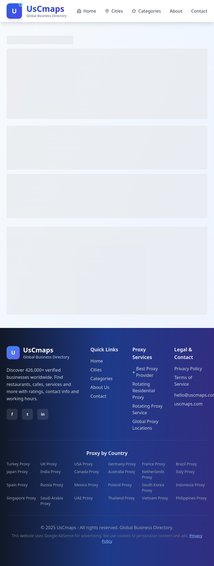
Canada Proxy (86, 471)
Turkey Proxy (18, 463)
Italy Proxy (185, 471)
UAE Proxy (83, 498)
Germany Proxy (122, 463)
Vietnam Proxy (155, 498)
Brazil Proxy (186, 463)
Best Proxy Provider (145, 372)
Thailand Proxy (121, 498)
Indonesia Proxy (190, 484)
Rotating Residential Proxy (143, 390)
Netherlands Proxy (153, 474)
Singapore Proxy (21, 498)
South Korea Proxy (153, 487)
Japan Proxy (17, 471)
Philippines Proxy (191, 498)
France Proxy (153, 463)
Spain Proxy (17, 484)
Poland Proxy (120, 484)
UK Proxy (48, 463)
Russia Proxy (51, 484)
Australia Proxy (121, 471)
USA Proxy (83, 463)
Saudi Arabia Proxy (51, 500)
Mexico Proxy (86, 484)
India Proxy (50, 471)
